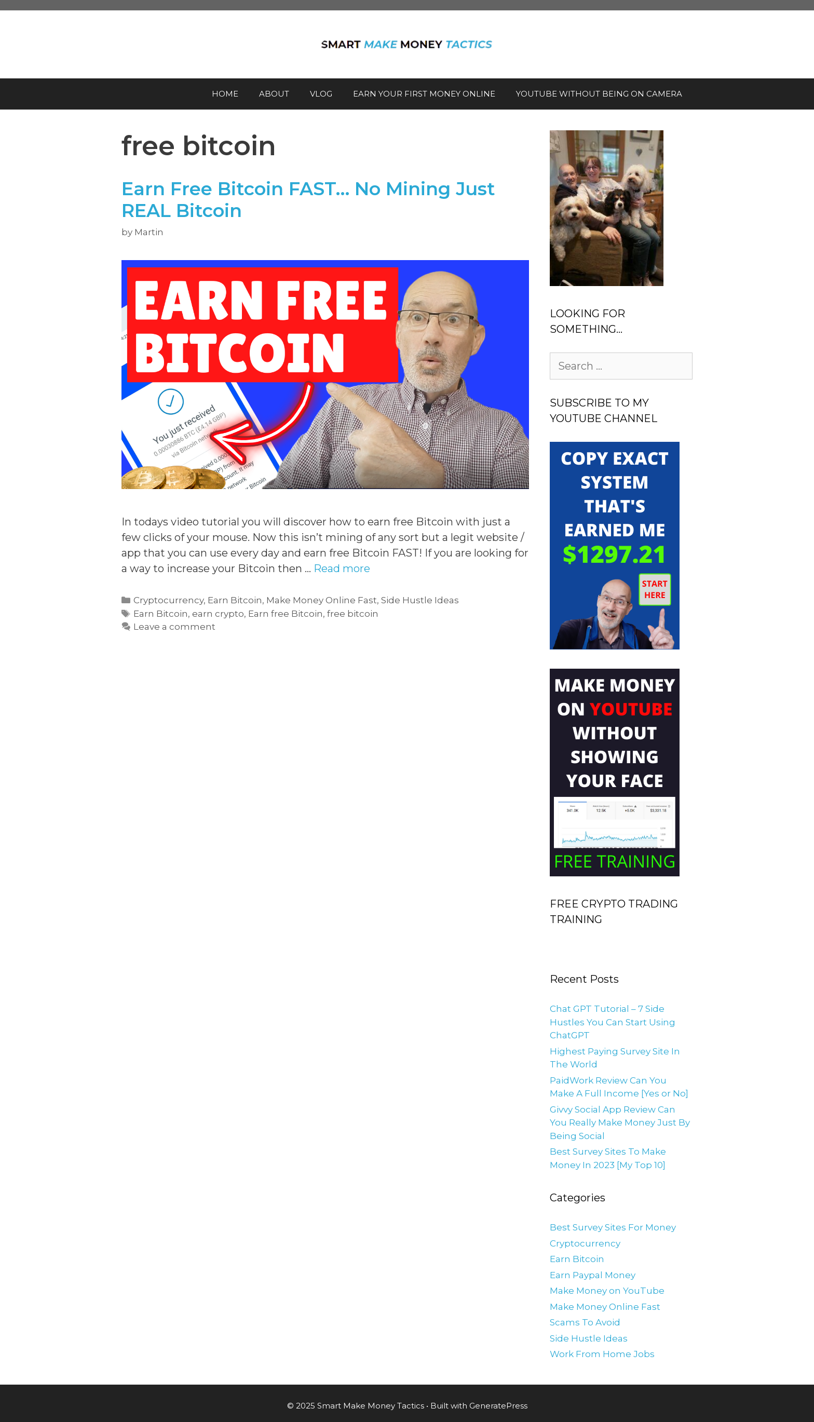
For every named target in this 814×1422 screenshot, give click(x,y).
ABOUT (274, 94)
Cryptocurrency (168, 600)
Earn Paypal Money (592, 1275)
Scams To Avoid (585, 1322)
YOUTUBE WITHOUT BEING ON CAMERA (599, 94)
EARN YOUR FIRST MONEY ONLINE (424, 94)
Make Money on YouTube (607, 1290)
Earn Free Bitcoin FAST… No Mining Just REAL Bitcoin (308, 200)
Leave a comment (174, 626)
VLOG (321, 94)
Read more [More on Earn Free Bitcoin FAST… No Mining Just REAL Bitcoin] (342, 568)
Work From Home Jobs (602, 1354)
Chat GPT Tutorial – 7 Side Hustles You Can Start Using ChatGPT (612, 1022)
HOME (225, 94)
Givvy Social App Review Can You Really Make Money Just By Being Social (620, 1122)
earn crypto (218, 613)
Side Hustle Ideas (420, 600)
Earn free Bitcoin (285, 613)
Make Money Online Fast (321, 600)
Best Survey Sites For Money (613, 1227)
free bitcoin (352, 613)
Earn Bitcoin (235, 600)
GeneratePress (498, 1406)
